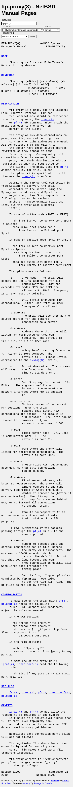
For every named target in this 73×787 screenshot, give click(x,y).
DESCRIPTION (10, 104)
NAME (4, 56)
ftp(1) (14, 693)
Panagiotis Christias (43, 783)
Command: (7, 20)
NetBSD (55, 780)
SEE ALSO (7, 686)
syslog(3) (37, 360)
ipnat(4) (47, 119)
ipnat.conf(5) (27, 664)
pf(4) (18, 123)
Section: (7, 27)
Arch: (49, 27)
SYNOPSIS (7, 75)
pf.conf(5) (9, 604)
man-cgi (26, 783)
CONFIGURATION (11, 595)
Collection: (8, 33)
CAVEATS (6, 705)
